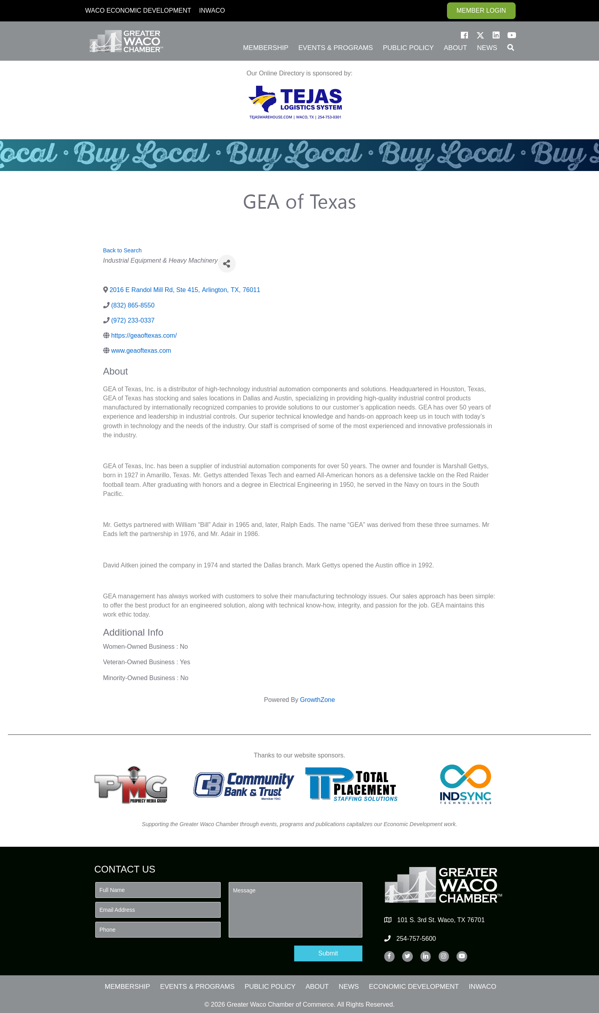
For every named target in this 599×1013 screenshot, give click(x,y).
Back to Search (122, 250)
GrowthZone (317, 699)
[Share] (227, 264)
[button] (464, 35)
